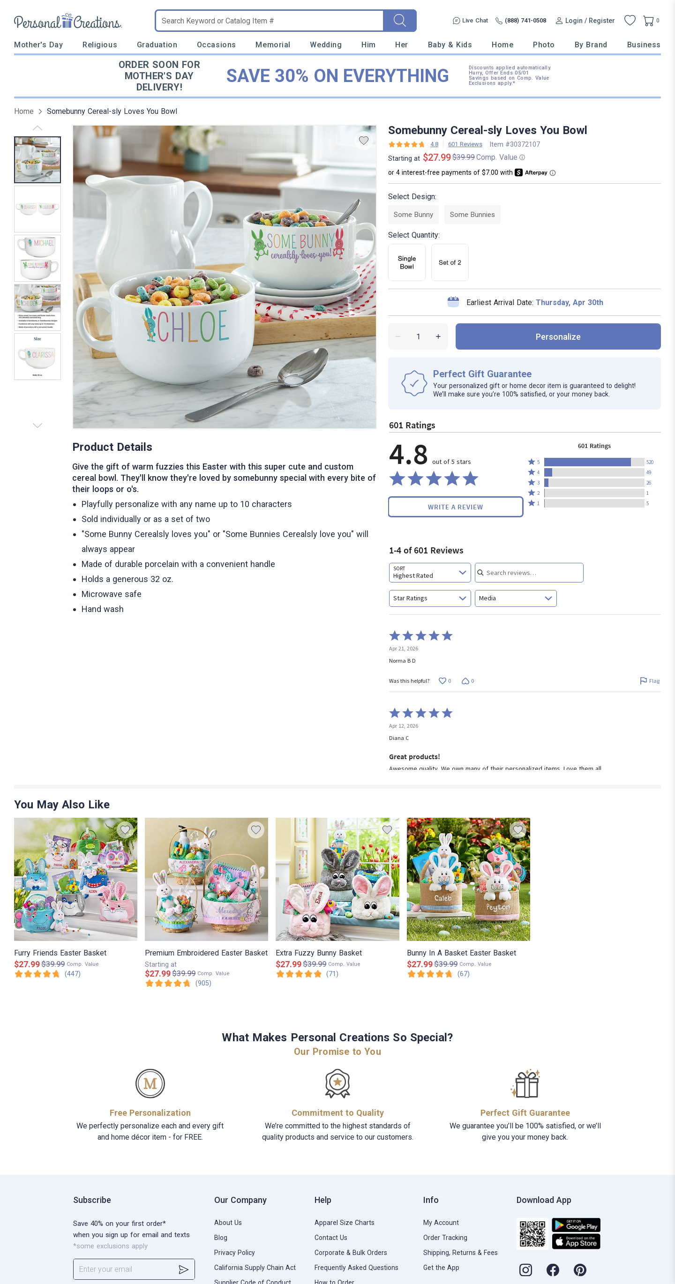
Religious (99, 44)
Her (401, 44)
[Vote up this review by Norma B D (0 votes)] (444, 680)
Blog (220, 1237)
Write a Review (455, 506)
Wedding (326, 44)
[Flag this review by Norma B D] (649, 680)
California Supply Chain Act (255, 1267)
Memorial (272, 44)
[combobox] (430, 572)
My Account (441, 1222)
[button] (594, 462)
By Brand (591, 44)
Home (502, 44)
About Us (228, 1222)
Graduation (157, 44)
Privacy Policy (234, 1252)
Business (644, 44)
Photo (544, 44)
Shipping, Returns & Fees (460, 1252)
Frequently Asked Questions (356, 1267)
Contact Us (331, 1237)
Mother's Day (38, 44)
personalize (558, 337)
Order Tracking (445, 1237)
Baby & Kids (450, 44)
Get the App (441, 1267)
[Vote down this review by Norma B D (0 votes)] (467, 680)
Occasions (216, 44)
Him (368, 44)
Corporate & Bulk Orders (351, 1252)
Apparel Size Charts (345, 1222)
